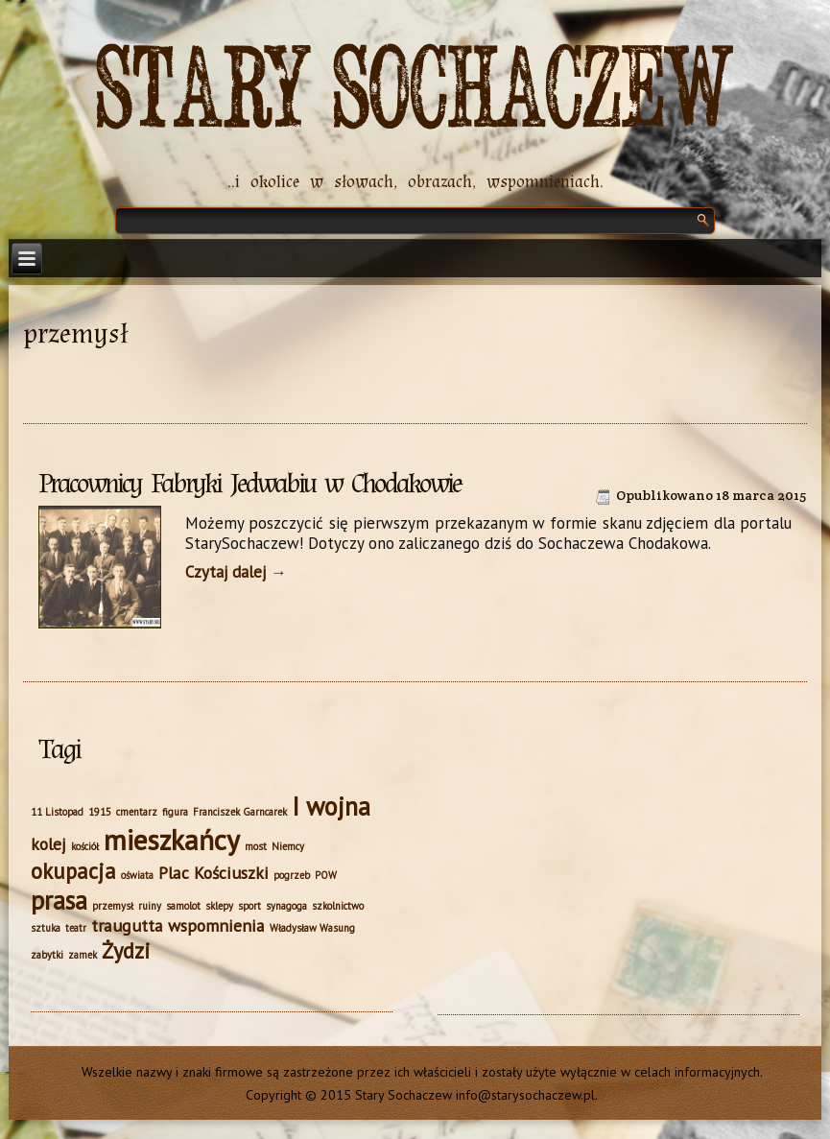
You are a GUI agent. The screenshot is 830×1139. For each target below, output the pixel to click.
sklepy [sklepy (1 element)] (219, 906)
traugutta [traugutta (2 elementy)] (127, 925)
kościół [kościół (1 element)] (85, 846)
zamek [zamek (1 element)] (82, 954)
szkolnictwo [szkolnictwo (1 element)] (338, 906)
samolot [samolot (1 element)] (183, 906)
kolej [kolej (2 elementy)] (48, 844)
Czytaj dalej (236, 571)
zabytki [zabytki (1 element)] (47, 954)
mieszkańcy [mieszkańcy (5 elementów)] (172, 839)
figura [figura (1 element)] (175, 812)
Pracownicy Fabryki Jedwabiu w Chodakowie (249, 483)
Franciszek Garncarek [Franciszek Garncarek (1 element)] (240, 812)
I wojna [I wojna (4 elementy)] (331, 806)
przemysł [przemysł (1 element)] (112, 906)
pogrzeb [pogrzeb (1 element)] (291, 875)
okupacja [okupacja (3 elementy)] (73, 871)
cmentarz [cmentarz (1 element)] (136, 812)
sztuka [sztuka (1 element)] (45, 928)
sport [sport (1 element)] (249, 906)
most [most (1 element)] (256, 846)
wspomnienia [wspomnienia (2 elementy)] (216, 925)
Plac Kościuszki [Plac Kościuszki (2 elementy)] (213, 873)
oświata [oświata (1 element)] (137, 875)
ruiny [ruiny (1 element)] (149, 906)
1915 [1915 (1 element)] (99, 812)
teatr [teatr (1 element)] (75, 928)
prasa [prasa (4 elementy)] (59, 900)
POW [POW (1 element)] (326, 875)
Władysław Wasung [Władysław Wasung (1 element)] (312, 928)
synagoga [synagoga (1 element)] (286, 906)
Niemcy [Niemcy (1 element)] (288, 846)
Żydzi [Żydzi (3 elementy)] (126, 950)
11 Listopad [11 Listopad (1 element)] (57, 812)
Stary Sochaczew (415, 90)
